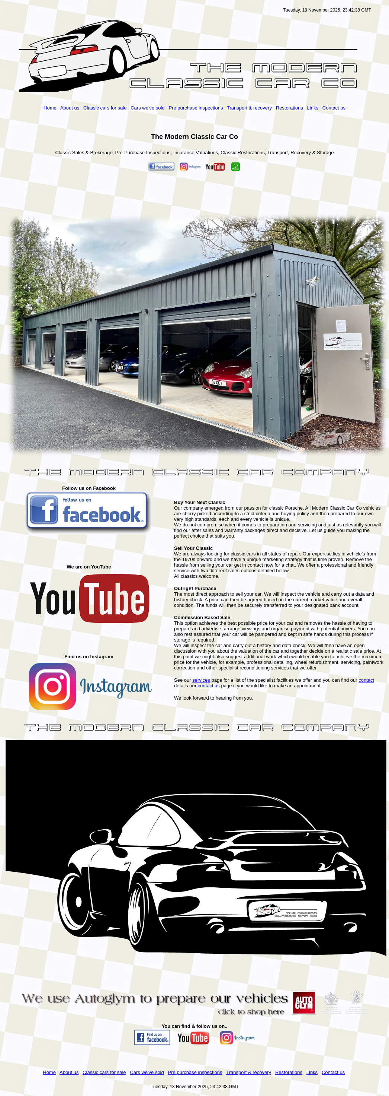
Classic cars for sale (104, 108)
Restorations (289, 108)
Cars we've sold (147, 108)
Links (312, 108)
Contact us (333, 108)
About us (69, 108)
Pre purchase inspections (195, 108)
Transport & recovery (249, 108)
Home (50, 108)
